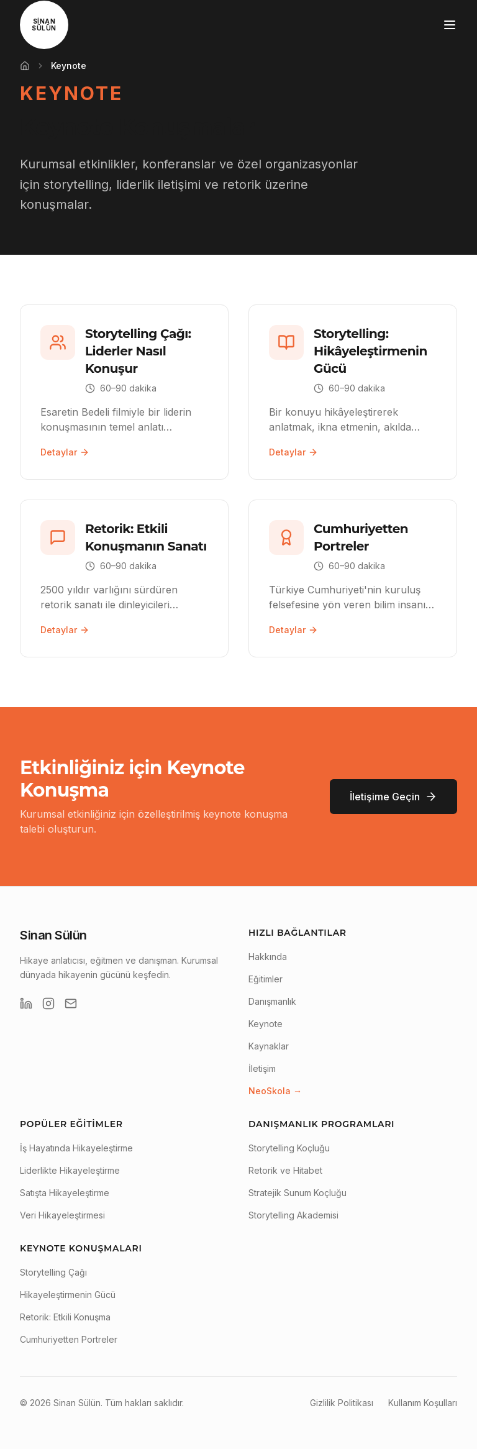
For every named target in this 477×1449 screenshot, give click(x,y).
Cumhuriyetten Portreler (68, 1339)
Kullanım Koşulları (422, 1402)
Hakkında (267, 956)
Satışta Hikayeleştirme (64, 1192)
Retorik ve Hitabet (285, 1170)
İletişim (262, 1068)
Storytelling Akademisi (293, 1215)
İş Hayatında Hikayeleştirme (76, 1148)
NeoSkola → (275, 1091)
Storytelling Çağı (53, 1272)
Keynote (265, 1023)
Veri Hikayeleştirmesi (62, 1215)
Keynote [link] (68, 65)
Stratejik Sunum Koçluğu (297, 1192)
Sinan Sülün (53, 935)
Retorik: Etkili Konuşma (65, 1317)
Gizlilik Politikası (341, 1402)
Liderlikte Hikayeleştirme (70, 1170)
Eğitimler (265, 979)
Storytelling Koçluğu (289, 1148)
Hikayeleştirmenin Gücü (68, 1294)
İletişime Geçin (393, 796)
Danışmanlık (272, 1001)
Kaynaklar (268, 1046)
